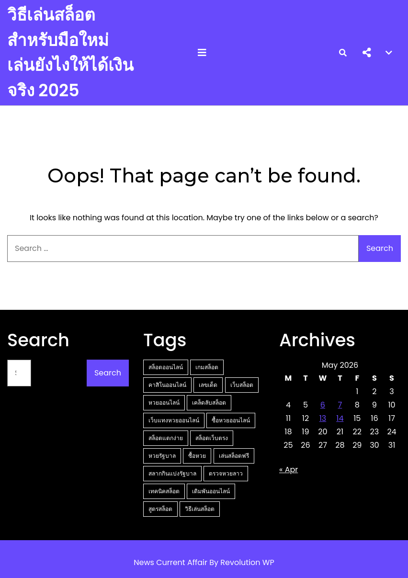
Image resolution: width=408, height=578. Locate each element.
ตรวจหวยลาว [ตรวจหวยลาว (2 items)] (226, 473)
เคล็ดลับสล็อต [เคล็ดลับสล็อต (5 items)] (209, 402)
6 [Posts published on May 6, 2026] (322, 404)
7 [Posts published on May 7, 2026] (340, 404)
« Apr (288, 469)
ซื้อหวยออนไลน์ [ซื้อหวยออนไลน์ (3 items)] (231, 420)
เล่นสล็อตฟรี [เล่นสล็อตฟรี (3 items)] (234, 456)
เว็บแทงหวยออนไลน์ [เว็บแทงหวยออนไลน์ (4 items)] (173, 420)
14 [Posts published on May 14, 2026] (339, 418)
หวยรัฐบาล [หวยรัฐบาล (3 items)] (162, 456)
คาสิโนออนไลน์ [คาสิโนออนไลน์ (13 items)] (167, 385)
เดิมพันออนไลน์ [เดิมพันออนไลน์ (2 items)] (211, 491)
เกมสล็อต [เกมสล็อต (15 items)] (206, 367)
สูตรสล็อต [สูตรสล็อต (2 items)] (160, 509)
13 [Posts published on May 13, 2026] (323, 418)
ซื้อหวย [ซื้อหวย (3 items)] (197, 456)
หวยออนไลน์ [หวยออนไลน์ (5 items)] (164, 402)
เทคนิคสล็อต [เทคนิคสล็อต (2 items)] (164, 491)
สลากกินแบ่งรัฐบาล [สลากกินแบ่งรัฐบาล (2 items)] (172, 473)
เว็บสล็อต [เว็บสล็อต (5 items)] (241, 385)
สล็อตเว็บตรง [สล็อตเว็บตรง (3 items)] (211, 438)
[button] (367, 52)
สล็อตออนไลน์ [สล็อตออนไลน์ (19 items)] (165, 367)
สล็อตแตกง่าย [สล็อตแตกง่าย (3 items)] (165, 438)
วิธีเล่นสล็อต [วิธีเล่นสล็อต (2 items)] (200, 509)
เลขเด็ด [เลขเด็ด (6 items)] (208, 385)
